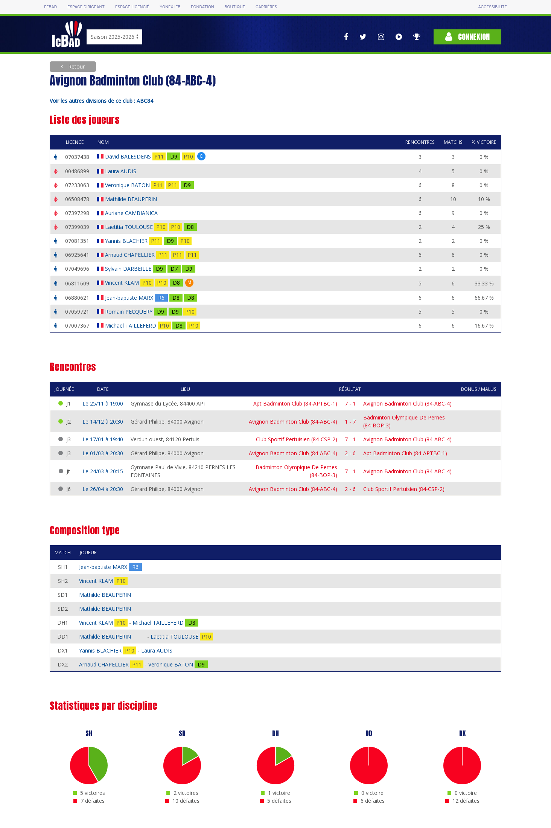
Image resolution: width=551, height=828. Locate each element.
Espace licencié (132, 7)
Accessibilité (492, 7)
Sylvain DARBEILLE (129, 268)
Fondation (202, 7)
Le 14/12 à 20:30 (102, 421)
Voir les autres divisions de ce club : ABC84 (101, 100)
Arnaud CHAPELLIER (130, 254)
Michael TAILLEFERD (131, 325)
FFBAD (50, 7)
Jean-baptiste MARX (130, 297)
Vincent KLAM (122, 282)
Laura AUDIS (121, 171)
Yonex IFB (170, 7)
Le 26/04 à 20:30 (102, 489)
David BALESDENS (128, 156)
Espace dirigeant (86, 7)
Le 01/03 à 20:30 (102, 453)
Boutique (235, 7)
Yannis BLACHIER (127, 240)
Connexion (467, 37)
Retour (76, 66)
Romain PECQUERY (129, 311)
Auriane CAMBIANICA (132, 213)
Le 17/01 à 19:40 (102, 439)
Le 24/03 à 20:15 (102, 471)
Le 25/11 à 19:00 (102, 403)
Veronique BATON (128, 185)
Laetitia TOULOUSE (129, 226)
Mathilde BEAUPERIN (131, 199)
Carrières (266, 7)
